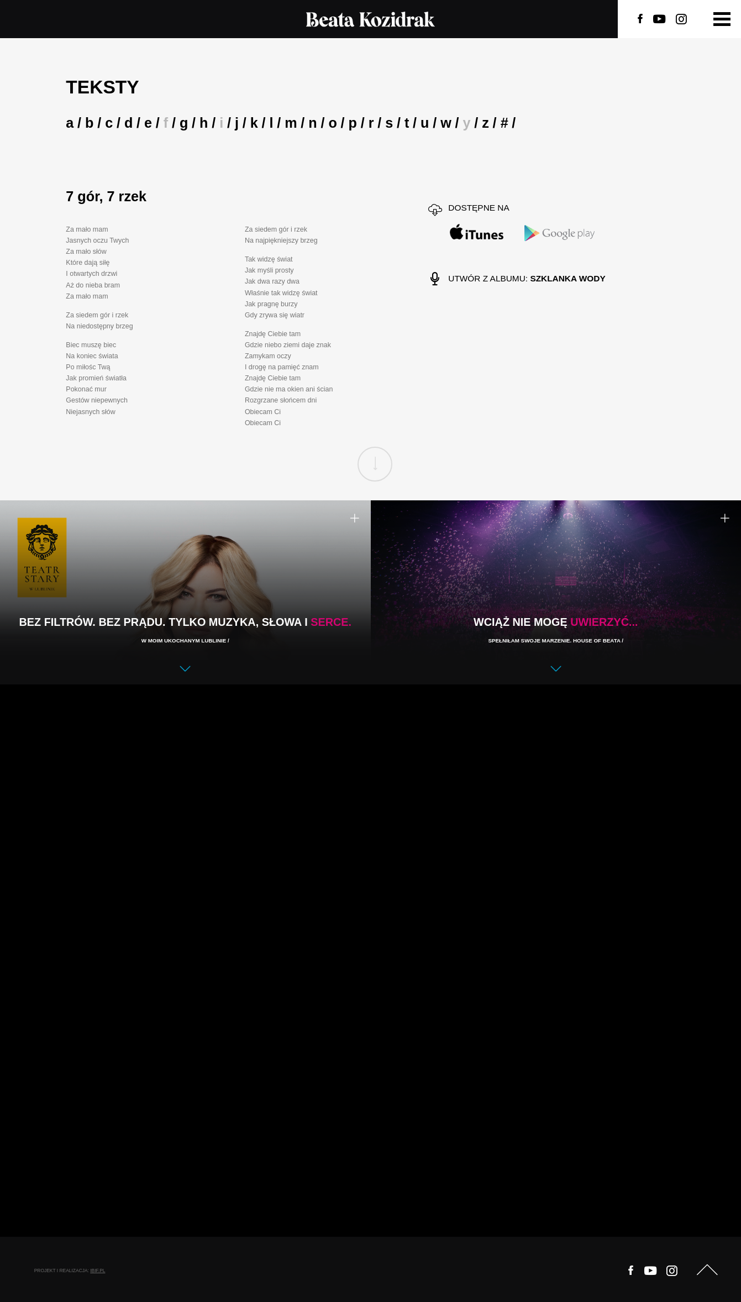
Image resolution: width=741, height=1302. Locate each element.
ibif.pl (97, 1270)
